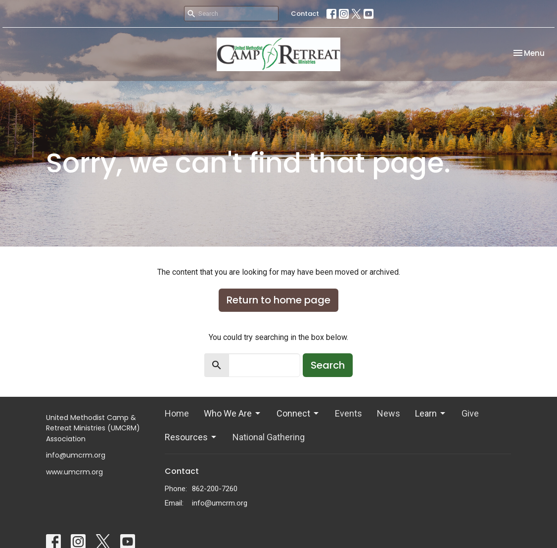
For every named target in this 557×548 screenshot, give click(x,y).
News (388, 413)
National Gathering (268, 437)
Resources (191, 437)
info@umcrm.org (219, 503)
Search (328, 365)
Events (348, 413)
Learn (431, 413)
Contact (305, 13)
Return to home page (278, 300)
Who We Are (233, 413)
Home (177, 413)
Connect (298, 413)
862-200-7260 (214, 488)
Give (470, 413)
